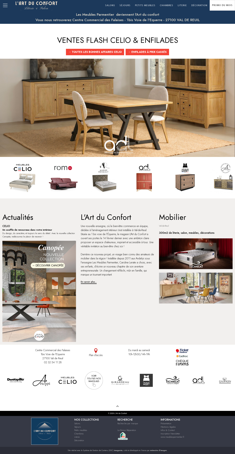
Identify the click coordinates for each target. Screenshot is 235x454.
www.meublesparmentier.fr (172, 437)
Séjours (125, 5)
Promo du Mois (222, 5)
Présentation (166, 423)
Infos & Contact (168, 430)
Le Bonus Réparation (127, 430)
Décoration (199, 5)
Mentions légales (168, 427)
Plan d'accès (96, 352)
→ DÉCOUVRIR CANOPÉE (48, 265)
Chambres (166, 5)
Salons (110, 5)
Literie (182, 5)
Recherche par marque (128, 423)
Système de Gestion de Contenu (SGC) (102, 450)
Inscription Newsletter (170, 433)
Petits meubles (145, 5)
